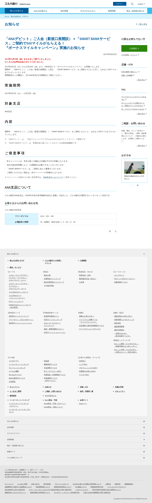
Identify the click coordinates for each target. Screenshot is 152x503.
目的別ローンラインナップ (19, 316)
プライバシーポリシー (62, 484)
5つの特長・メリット (129, 55)
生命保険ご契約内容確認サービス (91, 325)
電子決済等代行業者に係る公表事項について (106, 490)
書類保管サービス (50, 364)
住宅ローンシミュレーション (55, 332)
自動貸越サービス (121, 282)
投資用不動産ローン (51, 316)
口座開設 (133, 48)
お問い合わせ (35, 484)
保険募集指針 (128, 484)
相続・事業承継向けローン (54, 329)
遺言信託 (117, 323)
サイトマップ (9, 484)
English (140, 4)
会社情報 (64, 10)
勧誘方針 (118, 484)
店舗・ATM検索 (127, 75)
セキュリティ (120, 391)
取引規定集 (47, 484)
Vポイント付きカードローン (124, 279)
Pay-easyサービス (15, 375)
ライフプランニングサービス (90, 329)
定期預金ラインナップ (52, 279)
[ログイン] (119, 4)
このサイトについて (82, 490)
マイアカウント (50, 396)
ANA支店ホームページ (52, 177)
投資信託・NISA (85, 275)
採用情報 (112, 10)
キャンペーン (15, 387)
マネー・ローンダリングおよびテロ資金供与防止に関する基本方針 (50, 490)
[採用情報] (76, 440)
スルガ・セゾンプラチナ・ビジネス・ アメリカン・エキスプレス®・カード (19, 277)
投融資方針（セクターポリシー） (15, 492)
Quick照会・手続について (53, 407)
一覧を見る (141, 80)
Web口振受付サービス (17, 378)
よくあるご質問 (15, 391)
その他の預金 (49, 285)
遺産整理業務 (119, 326)
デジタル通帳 (14, 371)
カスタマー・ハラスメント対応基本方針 (67, 492)
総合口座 (47, 275)
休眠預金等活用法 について (62, 487)
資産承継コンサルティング (124, 320)
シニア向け (83, 364)
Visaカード (83, 403)
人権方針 (108, 484)
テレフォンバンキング (17, 368)
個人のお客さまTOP (17, 260)
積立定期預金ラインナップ (54, 282)
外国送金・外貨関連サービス (55, 375)
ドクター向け (84, 375)
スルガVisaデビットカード (18, 292)
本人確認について (81, 487)
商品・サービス (15, 267)
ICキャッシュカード (16, 301)
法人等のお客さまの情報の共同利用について (87, 484)
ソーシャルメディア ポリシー (116, 487)
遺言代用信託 (119, 330)
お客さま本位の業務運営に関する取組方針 (97, 492)
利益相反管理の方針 (96, 487)
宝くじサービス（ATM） (53, 371)
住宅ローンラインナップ (53, 320)
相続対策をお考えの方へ (123, 316)
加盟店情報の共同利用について (40, 492)
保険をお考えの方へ (86, 316)
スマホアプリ (14, 361)
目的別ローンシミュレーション (20, 323)
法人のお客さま (40, 10)
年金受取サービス (50, 368)
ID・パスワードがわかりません (133, 109)
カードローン (119, 275)
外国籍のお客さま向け (87, 371)
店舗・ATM (84, 387)
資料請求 (13, 396)
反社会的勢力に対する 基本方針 (15, 490)
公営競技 (12, 382)
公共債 (81, 282)
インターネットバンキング (19, 364)
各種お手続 (119, 387)
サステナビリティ (88, 10)
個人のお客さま (16, 10)
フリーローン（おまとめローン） (21, 320)
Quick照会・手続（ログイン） (55, 403)
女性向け (82, 361)
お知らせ (48, 387)
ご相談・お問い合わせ (53, 391)
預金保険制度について (43, 487)
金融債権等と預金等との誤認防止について (18, 487)
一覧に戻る (142, 24)
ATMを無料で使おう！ (129, 72)
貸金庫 (46, 361)
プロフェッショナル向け (88, 368)
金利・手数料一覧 (86, 391)
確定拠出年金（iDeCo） (88, 279)
